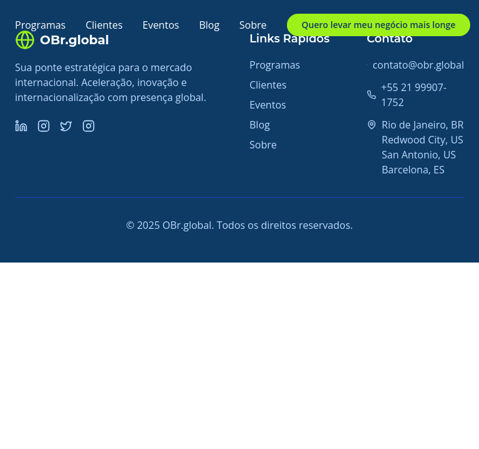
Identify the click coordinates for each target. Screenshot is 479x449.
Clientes (103, 25)
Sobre (253, 25)
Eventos (161, 25)
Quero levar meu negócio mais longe (379, 25)
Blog (209, 25)
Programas (40, 25)
